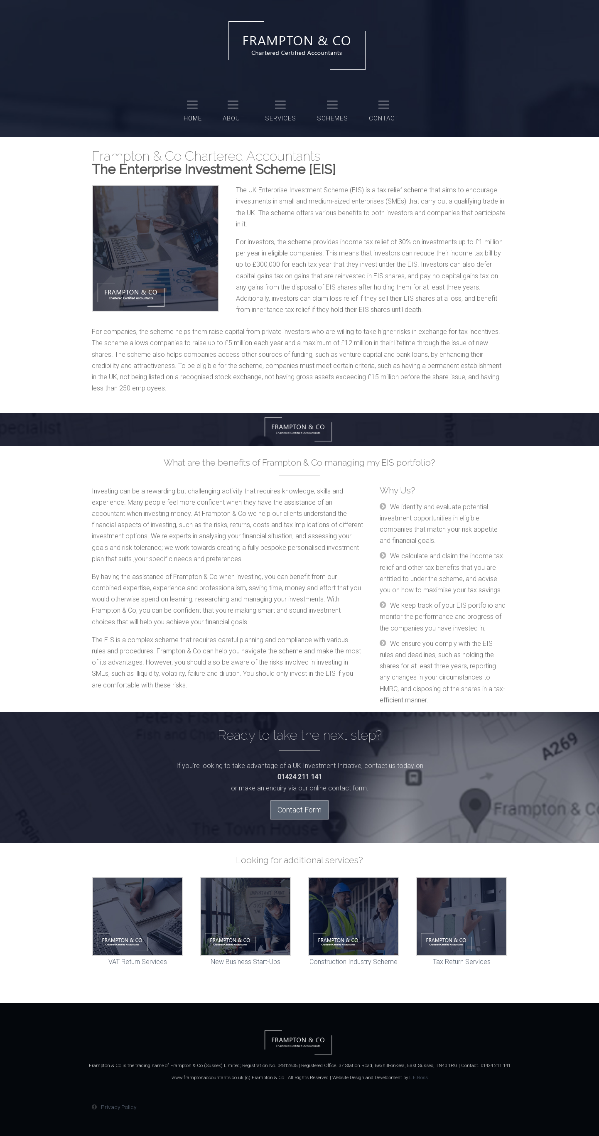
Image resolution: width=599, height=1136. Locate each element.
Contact (384, 118)
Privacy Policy (118, 1107)
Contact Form (299, 809)
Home (193, 118)
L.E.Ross (418, 1077)
